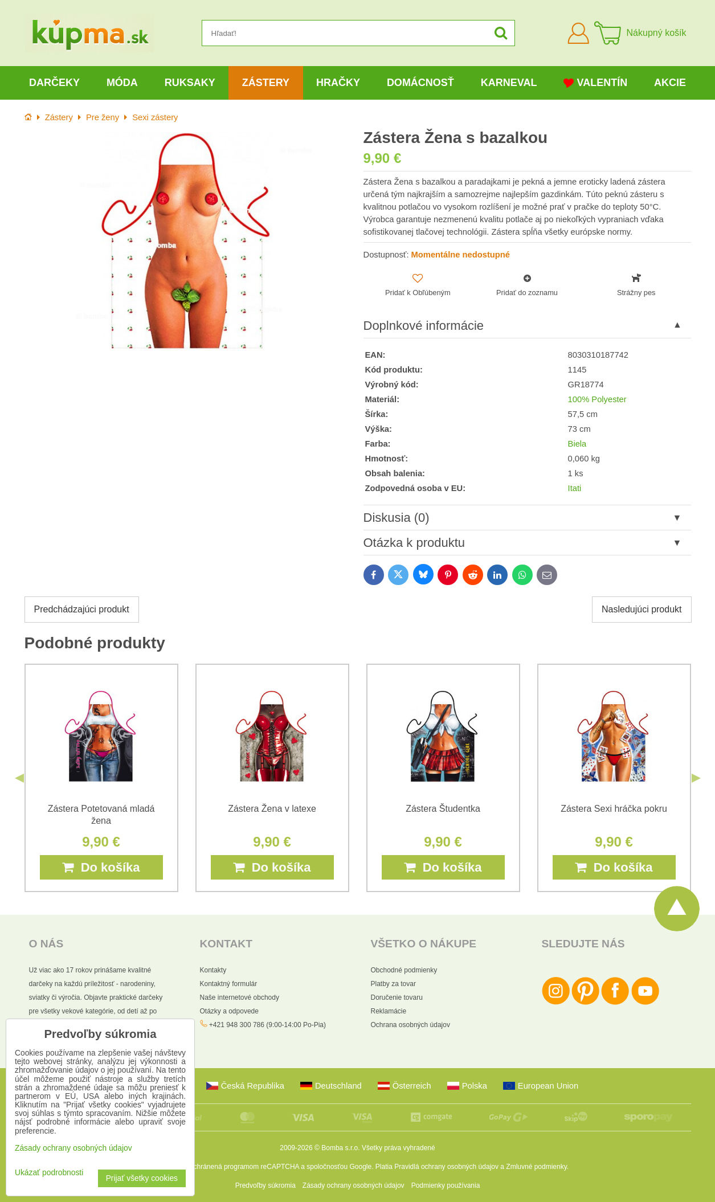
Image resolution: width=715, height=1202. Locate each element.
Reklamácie (389, 1011)
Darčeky (54, 82)
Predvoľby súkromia (265, 1185)
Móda (122, 82)
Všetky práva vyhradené (398, 1148)
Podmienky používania (445, 1185)
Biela (577, 443)
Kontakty (213, 970)
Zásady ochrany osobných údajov (354, 1185)
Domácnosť (420, 82)
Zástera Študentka (443, 808)
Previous (19, 778)
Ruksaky (190, 82)
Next (696, 778)
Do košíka (101, 867)
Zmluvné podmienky (536, 1167)
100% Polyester (597, 399)
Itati (575, 488)
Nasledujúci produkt (642, 609)
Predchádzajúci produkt (81, 609)
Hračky (338, 82)
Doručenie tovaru (397, 997)
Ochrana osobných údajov (410, 1025)
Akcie (670, 82)
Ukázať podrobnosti (49, 1172)
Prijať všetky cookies (142, 1178)
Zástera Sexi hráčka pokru (614, 808)
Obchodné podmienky (404, 970)
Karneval (509, 82)
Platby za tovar (393, 984)
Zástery (265, 82)
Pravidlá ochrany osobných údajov (446, 1167)
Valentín (595, 82)
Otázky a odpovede (229, 1011)
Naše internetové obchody (239, 997)
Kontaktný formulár (229, 984)
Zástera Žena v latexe (272, 808)
